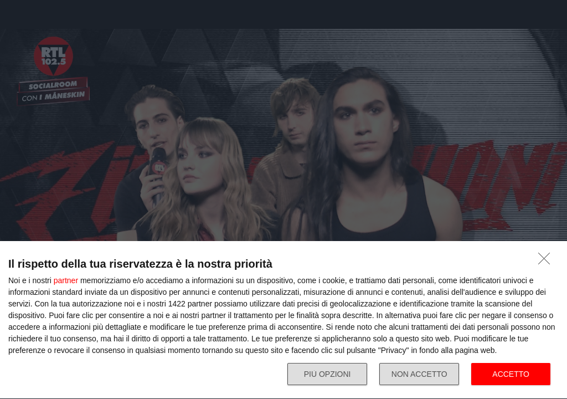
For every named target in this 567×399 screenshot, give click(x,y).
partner (66, 280)
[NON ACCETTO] (547, 261)
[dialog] (283, 320)
